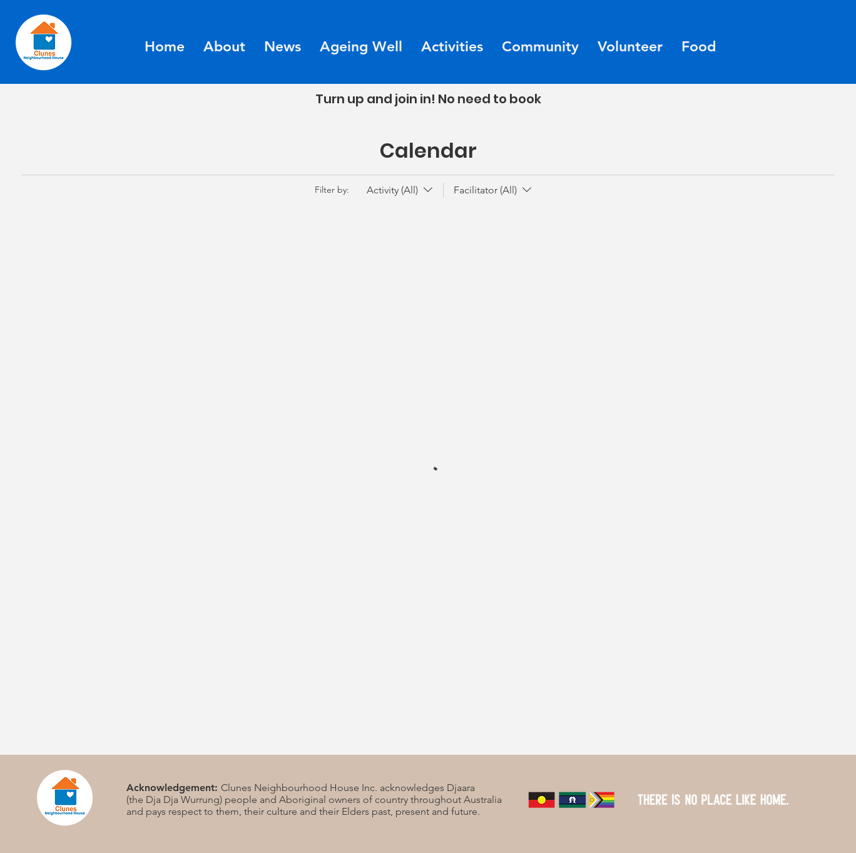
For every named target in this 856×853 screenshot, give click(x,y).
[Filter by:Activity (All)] (401, 190)
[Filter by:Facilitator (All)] (488, 190)
